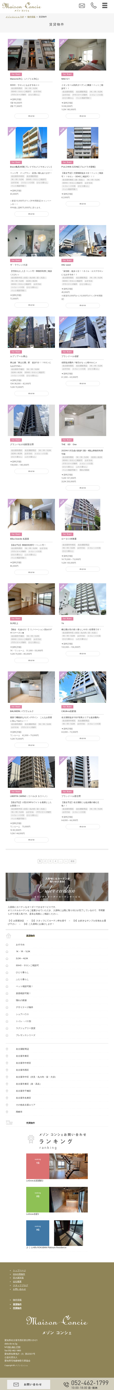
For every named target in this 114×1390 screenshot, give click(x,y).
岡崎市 (19, 1112)
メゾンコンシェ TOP (15, 17)
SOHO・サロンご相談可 (21, 91)
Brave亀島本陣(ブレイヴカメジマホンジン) (31, 167)
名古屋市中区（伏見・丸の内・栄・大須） (28, 278)
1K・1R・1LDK (31, 88)
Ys (62, 623)
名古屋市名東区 (23, 1098)
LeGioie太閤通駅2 (34, 1180)
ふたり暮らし (30, 457)
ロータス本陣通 (68, 539)
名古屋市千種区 (17, 369)
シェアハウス (22, 1014)
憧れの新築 (84, 470)
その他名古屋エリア (25, 1105)
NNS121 (65, 79)
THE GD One (68, 444)
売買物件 (30, 1123)
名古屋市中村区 (17, 176)
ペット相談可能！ (83, 98)
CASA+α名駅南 (68, 711)
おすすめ (37, 91)
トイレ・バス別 (96, 95)
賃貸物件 (30, 935)
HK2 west (66, 265)
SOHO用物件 (19, 1274)
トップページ (19, 1270)
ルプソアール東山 (18, 356)
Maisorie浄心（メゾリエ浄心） (25, 79)
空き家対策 (18, 1277)
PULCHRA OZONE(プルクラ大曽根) (78, 167)
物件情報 (31, 17)
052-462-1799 (13, 1347)
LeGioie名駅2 (32, 1214)
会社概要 (17, 1281)
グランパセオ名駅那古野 (22, 444)
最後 (73, 861)
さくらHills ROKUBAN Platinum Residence (46, 1247)
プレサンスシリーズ (25, 1035)
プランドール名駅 (70, 356)
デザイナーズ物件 (18, 95)
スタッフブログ (20, 1285)
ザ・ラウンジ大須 (18, 265)
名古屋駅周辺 (81, 92)
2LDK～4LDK (31, 281)
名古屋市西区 (16, 88)
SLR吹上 (14, 623)
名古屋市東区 (22, 1056)
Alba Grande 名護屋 (19, 539)
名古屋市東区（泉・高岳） (73, 180)
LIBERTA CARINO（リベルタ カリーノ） (29, 796)
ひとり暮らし (34, 95)
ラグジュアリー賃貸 (25, 1028)
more (31, 116)
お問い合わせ (19, 1289)
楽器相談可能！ (23, 993)
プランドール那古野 (71, 796)
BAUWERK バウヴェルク (22, 711)
